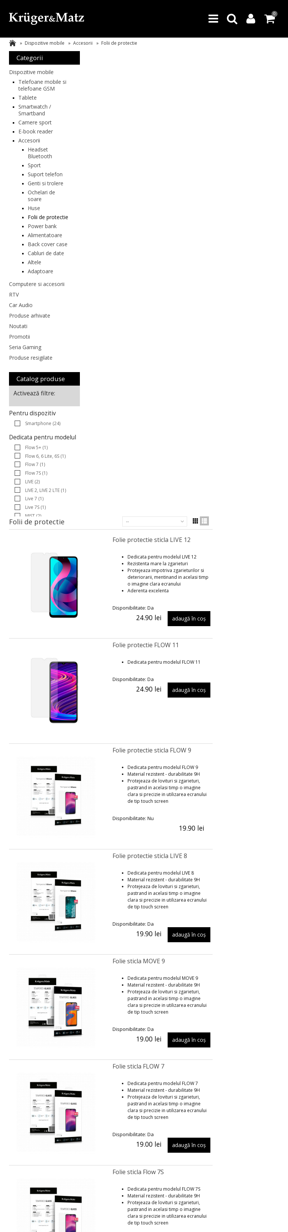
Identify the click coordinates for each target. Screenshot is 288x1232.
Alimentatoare (45, 262)
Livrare (72, 1082)
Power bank (42, 253)
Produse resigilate (30, 405)
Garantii (186, 1082)
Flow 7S (36, 527)
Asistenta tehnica (27, 1103)
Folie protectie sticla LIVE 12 (222, 74)
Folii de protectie (39, 241)
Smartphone (42, 471)
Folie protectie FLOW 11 (216, 180)
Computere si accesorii (25, 328)
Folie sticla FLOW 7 (209, 601)
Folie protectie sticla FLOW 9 (222, 285)
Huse (34, 228)
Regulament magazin (31, 1111)
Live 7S (35, 561)
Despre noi (246, 1082)
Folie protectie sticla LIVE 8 (220, 390)
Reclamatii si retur (197, 1089)
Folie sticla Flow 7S (208, 706)
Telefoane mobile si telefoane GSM (36, 88)
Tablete (27, 104)
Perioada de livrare (85, 1097)
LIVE (32, 536)
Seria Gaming (25, 394)
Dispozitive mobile (44, 43)
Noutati (18, 373)
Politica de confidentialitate (251, 1100)
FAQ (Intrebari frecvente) (24, 1092)
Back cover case (41, 275)
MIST (33, 570)
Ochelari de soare (41, 216)
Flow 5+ (36, 501)
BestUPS (18, 1145)
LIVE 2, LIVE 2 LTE (45, 544)
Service (185, 1097)
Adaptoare (40, 311)
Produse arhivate (29, 362)
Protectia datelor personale (252, 1114)
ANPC (71, 1104)
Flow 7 (35, 518)
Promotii (19, 383)
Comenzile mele (139, 1089)
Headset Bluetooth (40, 159)
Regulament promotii (144, 1104)
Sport (34, 172)
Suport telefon (36, 184)
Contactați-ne (248, 1089)
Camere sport (35, 129)
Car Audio (21, 352)
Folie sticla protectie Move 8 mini (228, 812)
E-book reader (35, 138)
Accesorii (83, 43)
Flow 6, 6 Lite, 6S (45, 510)
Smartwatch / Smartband (34, 117)
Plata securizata (82, 1089)
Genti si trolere (37, 200)
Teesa (15, 1152)
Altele (34, 302)
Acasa (12, 43)
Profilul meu (134, 1097)
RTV (14, 341)
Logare (129, 1082)
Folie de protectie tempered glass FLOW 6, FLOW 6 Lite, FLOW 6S (229, 922)
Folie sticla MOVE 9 (209, 496)
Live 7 (34, 552)
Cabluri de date (40, 290)
